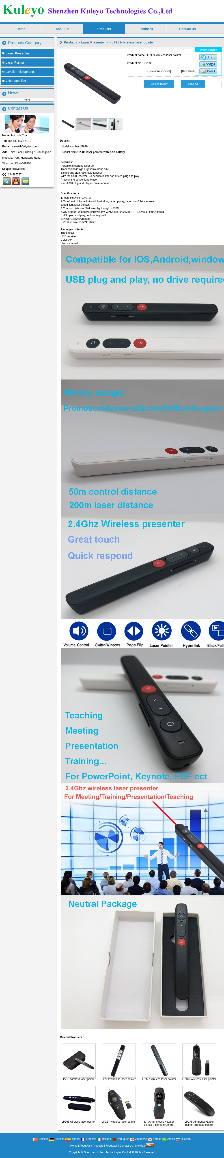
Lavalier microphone (18, 71)
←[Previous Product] (158, 71)
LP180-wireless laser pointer (199, 1079)
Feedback (146, 29)
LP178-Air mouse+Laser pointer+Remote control (199, 1123)
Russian (183, 1139)
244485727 (15, 174)
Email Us (193, 83)
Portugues (120, 1139)
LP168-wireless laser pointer (78, 1121)
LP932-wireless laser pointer (119, 1079)
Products (104, 29)
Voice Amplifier (14, 81)
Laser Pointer (13, 62)
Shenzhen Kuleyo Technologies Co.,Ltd (107, 1152)
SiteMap (140, 1145)
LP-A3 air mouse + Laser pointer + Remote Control (159, 1123)
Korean (155, 1139)
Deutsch (56, 1139)
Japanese (138, 1139)
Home (21, 29)
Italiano (104, 1139)
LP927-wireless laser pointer (159, 1079)
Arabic (168, 1139)
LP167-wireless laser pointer (119, 1121)
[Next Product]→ (191, 71)
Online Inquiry (159, 83)
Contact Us (187, 29)
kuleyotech (18, 168)
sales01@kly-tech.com (25, 146)
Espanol (72, 1139)
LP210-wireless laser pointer (78, 1079)
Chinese (40, 1139)
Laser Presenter (93, 42)
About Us (62, 29)
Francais (88, 1139)
